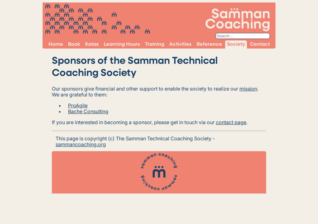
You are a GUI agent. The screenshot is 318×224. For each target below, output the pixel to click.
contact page (231, 122)
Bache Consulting (88, 111)
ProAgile (78, 105)
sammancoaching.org (81, 144)
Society (236, 44)
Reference (209, 44)
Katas (92, 44)
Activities (180, 44)
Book (74, 44)
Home (55, 44)
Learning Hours (122, 44)
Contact (260, 44)
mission (248, 89)
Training (154, 44)
